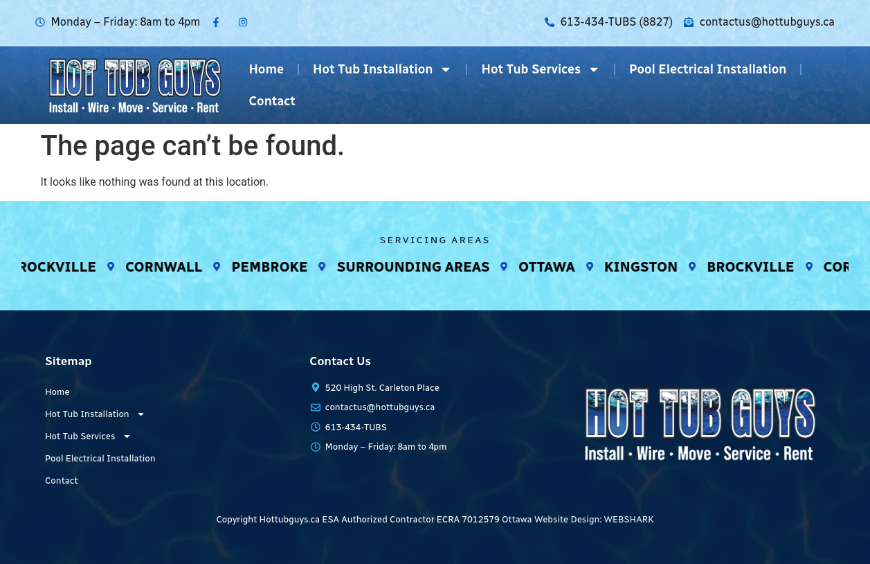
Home (266, 69)
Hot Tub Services (540, 69)
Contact (272, 101)
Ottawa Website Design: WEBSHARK (577, 519)
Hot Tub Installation (382, 69)
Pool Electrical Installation (707, 69)
